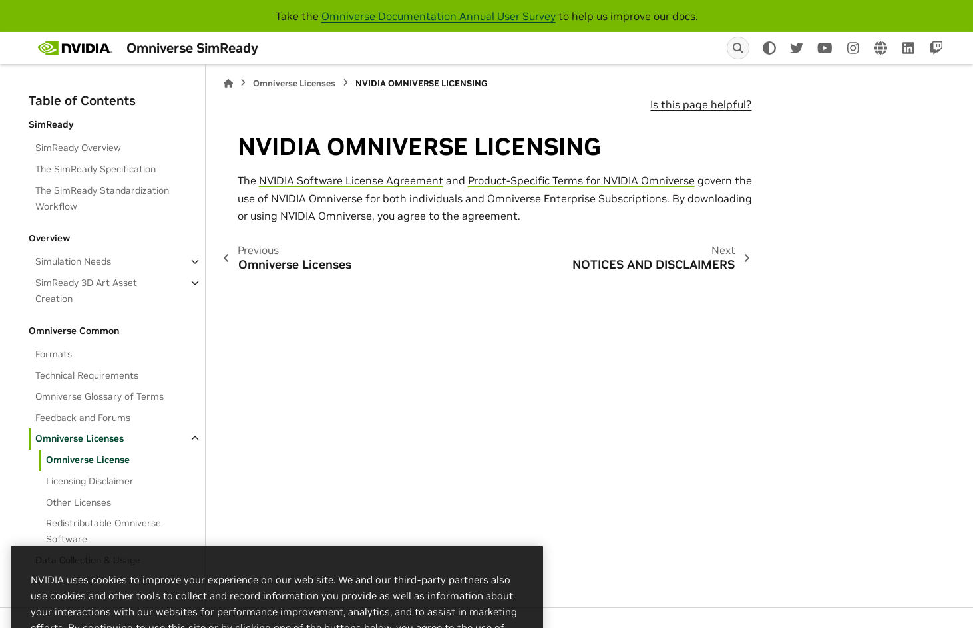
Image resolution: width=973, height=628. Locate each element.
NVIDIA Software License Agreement (351, 180)
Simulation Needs (73, 261)
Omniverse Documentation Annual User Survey (438, 16)
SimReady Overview (78, 148)
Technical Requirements (86, 375)
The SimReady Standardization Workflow (102, 198)
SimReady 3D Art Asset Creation (86, 291)
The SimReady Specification (95, 169)
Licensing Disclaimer (90, 481)
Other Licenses (78, 502)
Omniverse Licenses (79, 438)
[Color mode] (769, 48)
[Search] (738, 48)
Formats (53, 354)
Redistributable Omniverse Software (103, 531)
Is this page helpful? (700, 104)
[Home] (228, 83)
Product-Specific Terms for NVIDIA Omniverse (581, 180)
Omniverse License (88, 460)
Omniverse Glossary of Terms (99, 396)
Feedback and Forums (82, 418)
